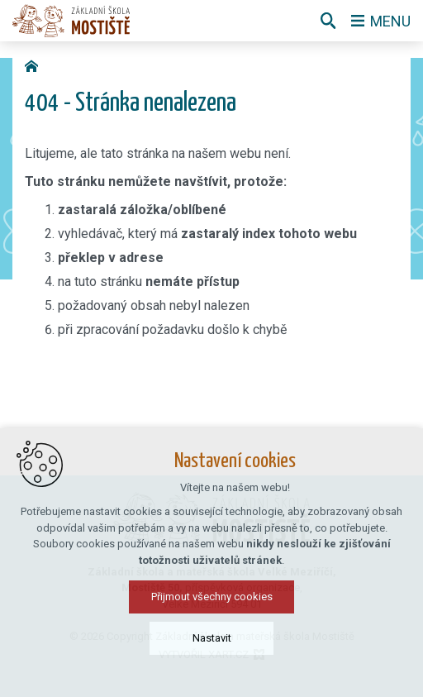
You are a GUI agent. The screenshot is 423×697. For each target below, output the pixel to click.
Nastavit (211, 668)
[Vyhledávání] (328, 20)
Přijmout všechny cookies (212, 627)
